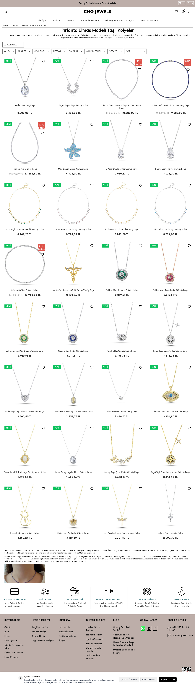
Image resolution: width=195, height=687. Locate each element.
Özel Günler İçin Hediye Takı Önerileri (123, 636)
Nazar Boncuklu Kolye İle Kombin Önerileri (123, 644)
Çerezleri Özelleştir (129, 679)
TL (190, 3)
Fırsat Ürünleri (11, 656)
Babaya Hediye (39, 636)
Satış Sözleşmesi (94, 643)
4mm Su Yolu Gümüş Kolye (24, 169)
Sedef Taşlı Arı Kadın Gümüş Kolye (73, 533)
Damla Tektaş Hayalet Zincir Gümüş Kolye (73, 472)
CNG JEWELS (97, 12)
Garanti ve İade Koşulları (93, 649)
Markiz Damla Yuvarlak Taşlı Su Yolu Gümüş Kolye (122, 107)
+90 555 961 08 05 (180, 629)
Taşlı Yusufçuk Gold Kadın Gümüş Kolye (122, 533)
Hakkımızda (64, 627)
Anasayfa (6, 25)
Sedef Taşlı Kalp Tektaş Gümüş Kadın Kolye (24, 411)
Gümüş (41, 20)
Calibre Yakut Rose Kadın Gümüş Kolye (170, 290)
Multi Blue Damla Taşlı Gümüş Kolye (170, 229)
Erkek (70, 20)
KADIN (15, 25)
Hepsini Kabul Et (168, 679)
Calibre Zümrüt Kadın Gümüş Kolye (122, 290)
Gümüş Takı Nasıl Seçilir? (121, 629)
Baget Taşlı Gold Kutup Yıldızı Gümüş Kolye (170, 472)
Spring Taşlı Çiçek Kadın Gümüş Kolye (121, 472)
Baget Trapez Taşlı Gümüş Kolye (73, 105)
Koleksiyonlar (90, 20)
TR (182, 3)
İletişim (62, 640)
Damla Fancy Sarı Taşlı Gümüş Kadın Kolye (73, 411)
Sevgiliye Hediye (40, 627)
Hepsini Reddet (149, 679)
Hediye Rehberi (149, 20)
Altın (56, 20)
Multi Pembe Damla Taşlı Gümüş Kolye (73, 229)
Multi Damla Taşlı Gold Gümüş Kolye (121, 229)
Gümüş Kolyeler (28, 25)
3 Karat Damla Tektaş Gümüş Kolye (121, 169)
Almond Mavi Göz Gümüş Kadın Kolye (170, 411)
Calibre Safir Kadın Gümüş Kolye (73, 351)
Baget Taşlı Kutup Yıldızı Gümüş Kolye (170, 351)
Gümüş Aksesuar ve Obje (119, 20)
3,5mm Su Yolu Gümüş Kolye (24, 290)
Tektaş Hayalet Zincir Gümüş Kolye (121, 411)
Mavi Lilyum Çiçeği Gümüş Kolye (73, 169)
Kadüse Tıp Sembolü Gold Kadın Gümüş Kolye (73, 290)
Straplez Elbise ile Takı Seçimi (124, 651)
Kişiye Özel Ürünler (13, 652)
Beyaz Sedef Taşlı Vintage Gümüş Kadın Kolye (25, 472)
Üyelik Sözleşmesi (94, 639)
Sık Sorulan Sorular (68, 636)
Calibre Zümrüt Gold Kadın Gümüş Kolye (24, 351)
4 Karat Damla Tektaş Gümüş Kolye (170, 169)
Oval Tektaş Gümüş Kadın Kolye (121, 351)
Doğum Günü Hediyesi (43, 640)
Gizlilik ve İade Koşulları (93, 657)
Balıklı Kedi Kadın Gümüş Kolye (24, 533)
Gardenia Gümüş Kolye (24, 105)
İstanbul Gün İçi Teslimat (93, 629)
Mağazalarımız (66, 631)
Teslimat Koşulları (94, 634)
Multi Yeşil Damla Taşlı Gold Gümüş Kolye (25, 229)
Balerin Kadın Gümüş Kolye (170, 533)
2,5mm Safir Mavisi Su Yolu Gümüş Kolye (170, 105)
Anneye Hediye (39, 631)
